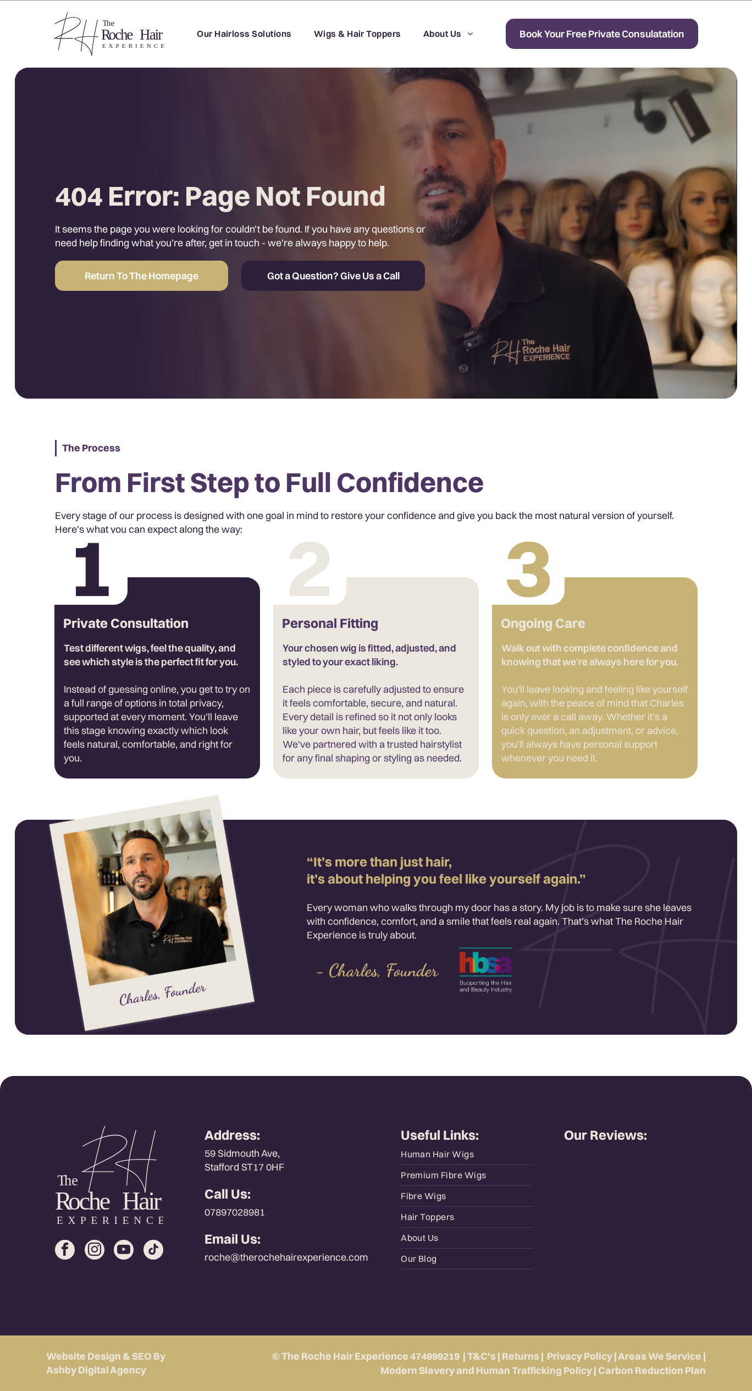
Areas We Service (659, 1356)
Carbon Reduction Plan (652, 1370)
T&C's (481, 1356)
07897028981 (234, 1212)
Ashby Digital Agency (96, 1370)
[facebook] (65, 1251)
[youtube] (124, 1251)
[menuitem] (244, 34)
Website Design (83, 1356)
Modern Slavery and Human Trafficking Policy (486, 1370)
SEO (142, 1356)
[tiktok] (153, 1251)
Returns (520, 1356)
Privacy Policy (579, 1356)
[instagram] (94, 1251)
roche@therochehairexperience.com (286, 1257)
